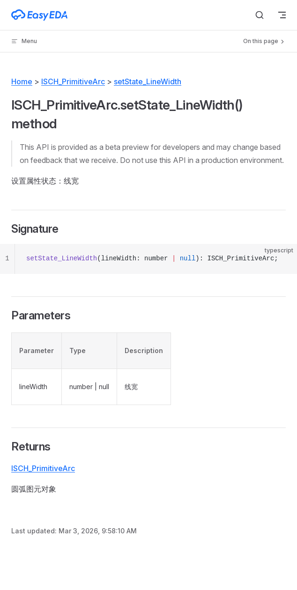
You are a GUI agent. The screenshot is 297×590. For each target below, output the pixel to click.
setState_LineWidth (147, 81)
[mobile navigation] (282, 15)
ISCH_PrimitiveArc (73, 81)
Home (21, 81)
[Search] (259, 15)
